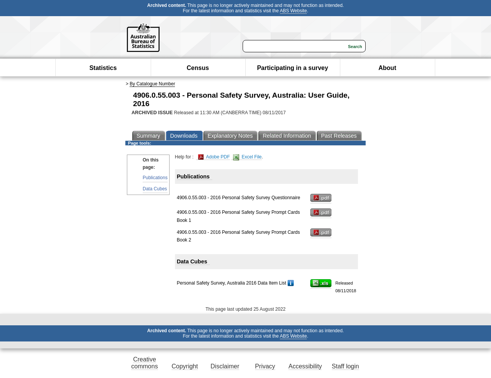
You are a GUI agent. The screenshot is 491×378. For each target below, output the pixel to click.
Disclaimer (225, 366)
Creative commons (144, 363)
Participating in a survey (292, 68)
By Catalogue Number (152, 84)
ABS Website (293, 10)
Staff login (345, 366)
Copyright (184, 366)
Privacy (265, 366)
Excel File (247, 157)
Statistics (103, 68)
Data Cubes (155, 188)
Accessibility (305, 366)
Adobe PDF (214, 157)
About (387, 68)
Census (198, 68)
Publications (155, 177)
